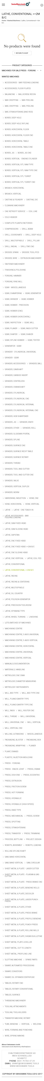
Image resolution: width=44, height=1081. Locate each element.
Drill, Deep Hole (33, 235)
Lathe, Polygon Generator (17, 599)
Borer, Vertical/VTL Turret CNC (20, 182)
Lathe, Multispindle (14, 588)
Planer (32, 746)
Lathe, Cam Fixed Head (15, 523)
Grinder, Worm (12, 492)
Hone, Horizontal (13, 504)
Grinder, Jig (10, 422)
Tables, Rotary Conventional (19, 989)
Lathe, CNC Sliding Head (16, 552)
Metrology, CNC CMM (15, 675)
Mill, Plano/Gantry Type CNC (19, 705)
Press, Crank (33, 769)
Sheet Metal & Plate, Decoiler (19, 894)
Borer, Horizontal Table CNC (19, 147)
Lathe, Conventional (15, 564)
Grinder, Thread (12, 463)
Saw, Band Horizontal (15, 857)
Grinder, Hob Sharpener (16, 416)
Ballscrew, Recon (27, 94)
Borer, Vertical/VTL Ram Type (19, 164)
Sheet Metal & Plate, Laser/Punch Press (21, 900)
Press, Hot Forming (14, 792)
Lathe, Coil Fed (34, 558)
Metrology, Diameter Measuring (20, 681)
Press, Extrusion (13, 781)
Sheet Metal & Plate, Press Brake (21, 913)
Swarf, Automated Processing (19, 965)
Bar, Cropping (11, 106)
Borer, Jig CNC (24, 153)
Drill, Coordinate (13, 235)
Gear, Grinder (11, 299)
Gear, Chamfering (13, 293)
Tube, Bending (11, 1024)
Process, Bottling (14, 839)
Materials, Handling (15, 669)
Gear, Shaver (27, 334)
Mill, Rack (10, 710)
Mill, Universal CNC (14, 722)
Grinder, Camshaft (14, 369)
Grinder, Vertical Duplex (17, 486)
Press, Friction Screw (15, 787)
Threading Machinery (15, 1001)
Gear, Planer (11, 328)
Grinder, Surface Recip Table (19, 451)
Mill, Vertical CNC (13, 728)
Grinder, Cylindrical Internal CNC (21, 410)
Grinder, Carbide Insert (16, 375)
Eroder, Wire (11, 258)
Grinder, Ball (35, 363)
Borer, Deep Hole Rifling (17, 123)
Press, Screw (33, 816)
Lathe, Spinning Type (15, 611)
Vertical (25, 1024)
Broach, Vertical (13, 194)
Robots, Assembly (13, 845)
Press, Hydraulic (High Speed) (19, 804)
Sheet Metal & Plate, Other (18, 907)
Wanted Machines (13, 20)
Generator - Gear (13, 346)
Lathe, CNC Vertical (14, 558)
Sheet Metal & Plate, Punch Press (21, 924)
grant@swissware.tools (25, 1063)
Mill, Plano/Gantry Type (17, 699)
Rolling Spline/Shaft (15, 851)
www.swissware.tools (22, 1066)
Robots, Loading (33, 845)
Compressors (11, 229)
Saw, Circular (33, 863)
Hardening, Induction (15, 498)
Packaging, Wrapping (15, 746)
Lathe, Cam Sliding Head (16, 529)
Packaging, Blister (14, 740)
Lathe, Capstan (12, 535)
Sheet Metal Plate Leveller (18, 942)
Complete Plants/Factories (18, 223)
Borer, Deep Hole (13, 118)
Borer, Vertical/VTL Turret (18, 176)
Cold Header (11, 217)
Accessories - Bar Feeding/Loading (22, 82)
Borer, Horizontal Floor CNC (19, 135)
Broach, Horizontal (14, 188)
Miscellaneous (34, 734)
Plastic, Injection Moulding (19, 757)
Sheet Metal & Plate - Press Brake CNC (23, 882)
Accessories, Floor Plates (18, 88)
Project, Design (33, 839)
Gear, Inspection (13, 322)
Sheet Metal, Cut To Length (18, 948)
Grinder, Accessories (15, 363)
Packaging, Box (33, 740)
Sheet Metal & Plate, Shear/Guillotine (23, 936)
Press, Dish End (12, 775)
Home (4, 20)
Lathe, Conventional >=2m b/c (19, 570)
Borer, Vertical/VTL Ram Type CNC (21, 170)
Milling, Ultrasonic (14, 734)
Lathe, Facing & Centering (17, 582)
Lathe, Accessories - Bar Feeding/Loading (17, 517)
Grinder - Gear (12, 358)
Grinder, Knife (26, 422)
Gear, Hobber (27, 299)
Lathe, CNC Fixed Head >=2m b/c (19, 547)
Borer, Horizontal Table (17, 141)
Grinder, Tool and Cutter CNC (19, 475)
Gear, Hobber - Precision (17, 305)
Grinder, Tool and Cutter (17, 469)
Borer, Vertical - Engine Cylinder (21, 159)
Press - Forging (28, 70)
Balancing (10, 94)
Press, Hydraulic (13, 798)
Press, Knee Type (13, 810)
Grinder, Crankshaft (15, 387)
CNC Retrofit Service (15, 211)
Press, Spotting (12, 822)
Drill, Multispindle (14, 241)
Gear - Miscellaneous (15, 287)
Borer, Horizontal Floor (17, 129)
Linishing (33, 617)
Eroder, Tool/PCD (30, 252)
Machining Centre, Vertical (18, 658)
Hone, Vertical (32, 504)
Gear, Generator (33, 293)
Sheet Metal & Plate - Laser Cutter (22, 868)
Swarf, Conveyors (13, 971)
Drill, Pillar (33, 241)
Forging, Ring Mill (13, 281)
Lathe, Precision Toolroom (18, 605)
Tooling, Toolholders (15, 1012)
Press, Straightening (15, 827)
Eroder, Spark (12, 252)
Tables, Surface (12, 995)
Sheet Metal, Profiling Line (18, 954)
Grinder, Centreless (15, 381)
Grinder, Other (12, 428)
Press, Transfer (13, 833)
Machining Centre (13, 628)
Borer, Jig (9, 153)
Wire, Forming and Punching (18, 1030)
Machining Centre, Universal (19, 652)
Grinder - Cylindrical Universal (20, 352)
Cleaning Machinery (15, 205)
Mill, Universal (27, 716)
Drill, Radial (11, 246)
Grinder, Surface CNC (15, 445)
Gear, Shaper (11, 334)
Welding (37, 1024)
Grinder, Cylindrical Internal (19, 404)
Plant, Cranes (11, 751)
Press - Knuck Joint (14, 769)
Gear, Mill (29, 322)
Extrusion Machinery (31, 258)
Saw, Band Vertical (14, 863)
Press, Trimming (32, 833)
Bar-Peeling (27, 100)
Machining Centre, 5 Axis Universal (22, 634)
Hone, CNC (33, 498)
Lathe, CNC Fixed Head (15, 541)
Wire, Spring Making (14, 1036)
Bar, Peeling (28, 106)
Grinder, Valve (12, 481)
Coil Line (33, 211)
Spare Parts (31, 960)
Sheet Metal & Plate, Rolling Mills (22, 930)
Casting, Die (32, 200)
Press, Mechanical (14, 816)
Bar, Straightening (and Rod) (19, 112)
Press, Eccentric (31, 775)
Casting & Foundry (14, 200)
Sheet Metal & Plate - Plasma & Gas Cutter (22, 875)
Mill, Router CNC (26, 710)
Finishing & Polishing (15, 270)
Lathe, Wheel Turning (15, 617)
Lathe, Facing (11, 576)
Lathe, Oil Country (14, 593)
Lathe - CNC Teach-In (23, 510)
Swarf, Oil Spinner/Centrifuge (19, 977)
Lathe (7, 510)
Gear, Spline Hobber (14, 340)
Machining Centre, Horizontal (19, 646)
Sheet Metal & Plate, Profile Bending (23, 919)
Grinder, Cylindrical (15, 393)
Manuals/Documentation (17, 664)
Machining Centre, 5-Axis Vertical (21, 640)
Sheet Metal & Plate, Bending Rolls (22, 888)
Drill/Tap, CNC (27, 246)
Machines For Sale (11, 70)
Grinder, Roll (29, 428)
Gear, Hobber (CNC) (14, 311)
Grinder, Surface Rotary (17, 457)
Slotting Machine (13, 960)
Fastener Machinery (15, 264)
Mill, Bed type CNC (31, 693)
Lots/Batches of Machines (18, 623)
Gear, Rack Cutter (29, 328)
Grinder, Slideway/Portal (17, 434)
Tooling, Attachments (15, 1006)
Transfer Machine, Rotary (17, 1018)
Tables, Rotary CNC (14, 983)
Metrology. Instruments (17, 687)
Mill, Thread (11, 716)
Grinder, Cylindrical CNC (17, 399)
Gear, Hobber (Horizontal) (17, 317)
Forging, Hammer (13, 276)
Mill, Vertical (34, 722)
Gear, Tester (34, 340)
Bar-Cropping (11, 100)
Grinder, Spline (12, 440)
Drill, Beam (27, 229)
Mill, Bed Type (11, 693)
